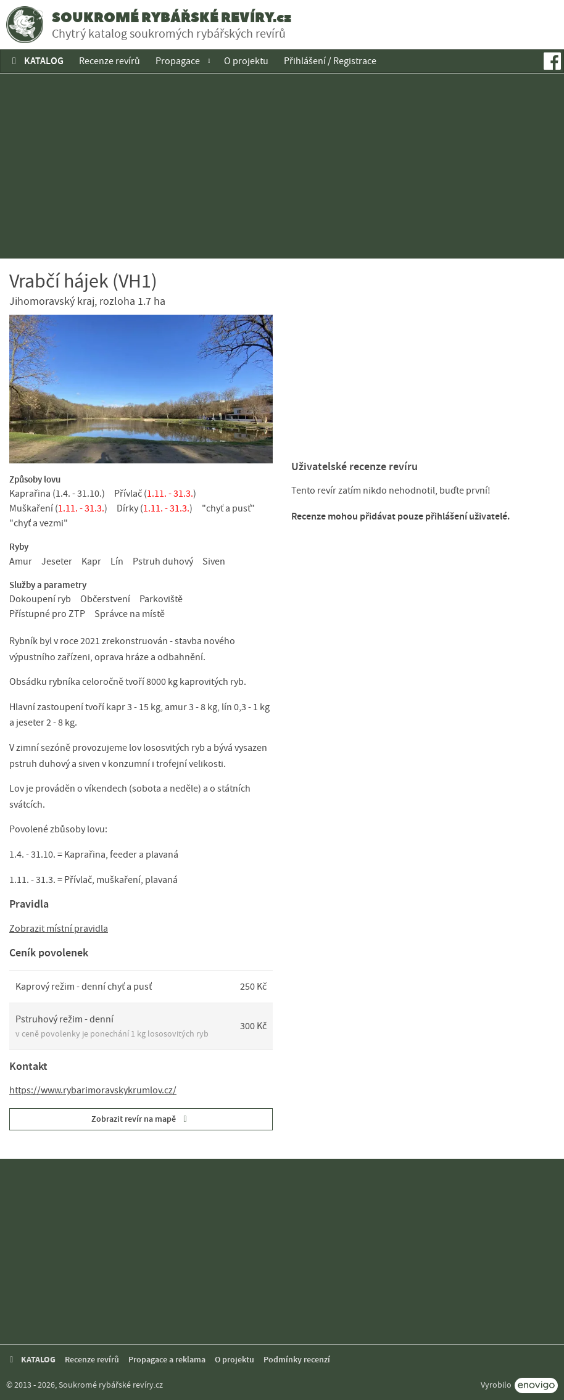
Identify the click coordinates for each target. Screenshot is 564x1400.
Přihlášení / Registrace (330, 61)
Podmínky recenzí (296, 1359)
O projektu (246, 61)
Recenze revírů (109, 61)
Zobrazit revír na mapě (141, 1119)
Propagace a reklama (166, 1359)
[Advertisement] (282, 166)
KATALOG (36, 60)
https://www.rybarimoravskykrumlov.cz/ (92, 1090)
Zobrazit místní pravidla (58, 928)
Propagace (178, 61)
